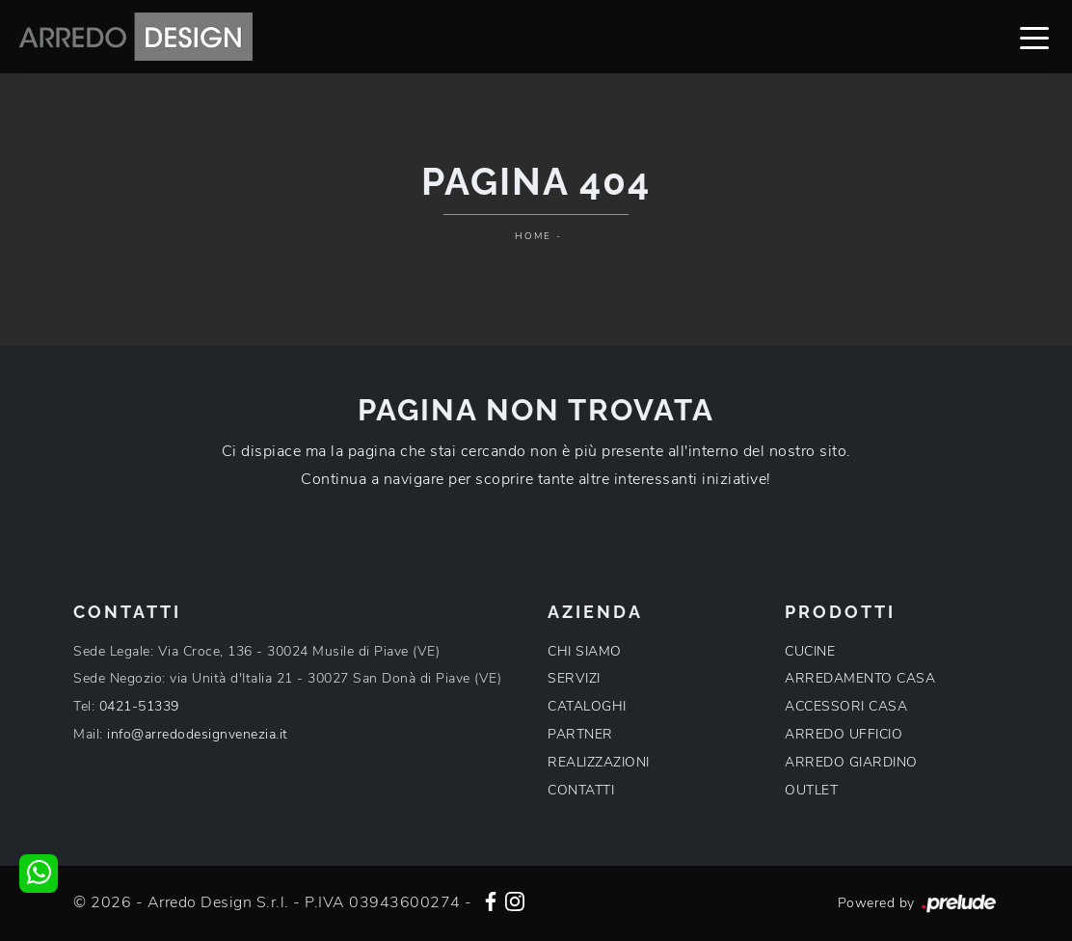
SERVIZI (574, 678)
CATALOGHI (587, 706)
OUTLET (811, 790)
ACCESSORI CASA (846, 706)
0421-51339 (139, 706)
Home (533, 236)
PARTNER (580, 734)
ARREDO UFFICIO (843, 734)
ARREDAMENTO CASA (860, 678)
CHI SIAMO (585, 651)
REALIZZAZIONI (599, 762)
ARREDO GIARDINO (851, 762)
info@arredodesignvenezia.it (197, 734)
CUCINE (810, 651)
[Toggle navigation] (1034, 36)
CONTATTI (581, 790)
